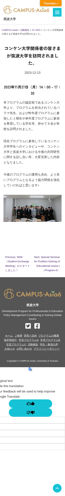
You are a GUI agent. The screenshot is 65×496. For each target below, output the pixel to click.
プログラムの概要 (48, 335)
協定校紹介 (10, 339)
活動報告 (33, 344)
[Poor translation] (30, 412)
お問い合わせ (24, 348)
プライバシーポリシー (47, 348)
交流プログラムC (16, 344)
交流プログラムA (28, 339)
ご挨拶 (18, 335)
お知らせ (10, 348)
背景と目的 (30, 335)
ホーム (9, 335)
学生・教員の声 (49, 344)
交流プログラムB (50, 339)
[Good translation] (30, 403)
